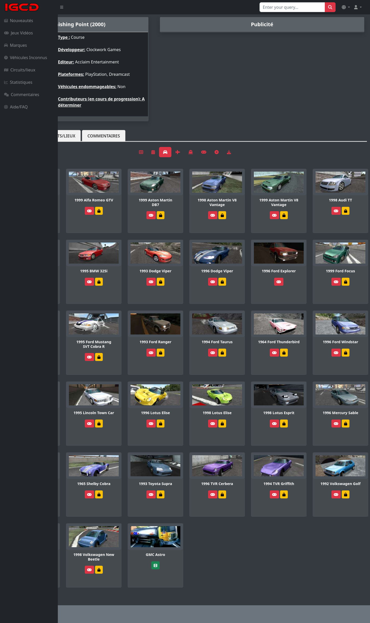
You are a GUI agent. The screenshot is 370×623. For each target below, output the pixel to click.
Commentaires (21, 94)
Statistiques (18, 82)
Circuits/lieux (19, 70)
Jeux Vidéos (18, 33)
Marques (15, 45)
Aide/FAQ (16, 107)
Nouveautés (18, 20)
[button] (346, 7)
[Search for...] (292, 7)
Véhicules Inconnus (25, 57)
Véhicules (78, 136)
